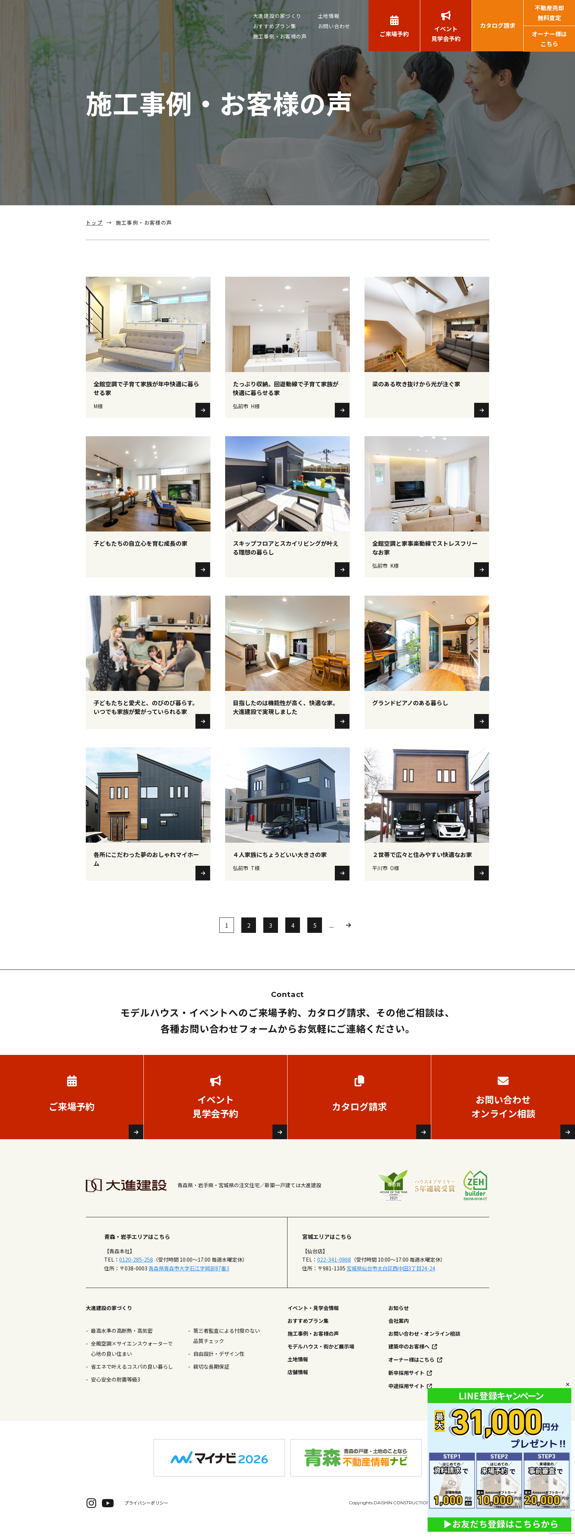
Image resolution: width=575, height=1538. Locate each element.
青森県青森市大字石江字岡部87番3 (189, 1279)
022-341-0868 (334, 1271)
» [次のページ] (348, 936)
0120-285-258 (136, 1271)
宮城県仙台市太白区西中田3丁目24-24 (391, 1279)
